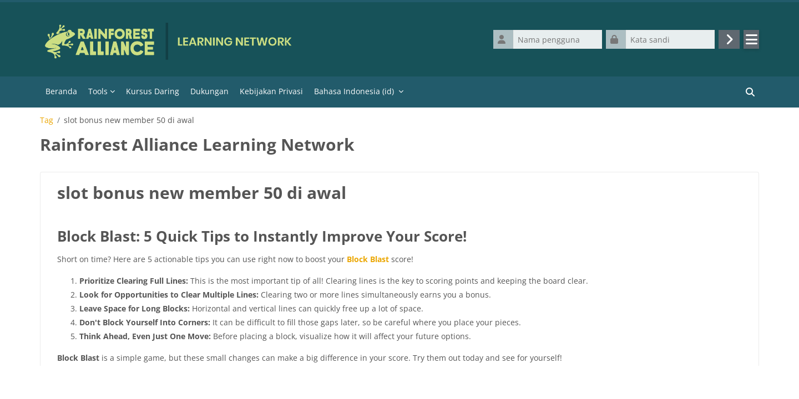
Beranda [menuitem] (61, 91)
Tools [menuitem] (98, 91)
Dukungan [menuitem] (209, 91)
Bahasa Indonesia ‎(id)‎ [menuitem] (354, 91)
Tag (46, 120)
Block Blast (368, 259)
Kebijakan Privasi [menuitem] (271, 91)
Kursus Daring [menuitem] (152, 91)
